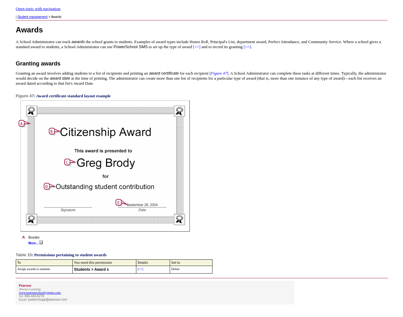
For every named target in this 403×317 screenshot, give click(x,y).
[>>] (196, 46)
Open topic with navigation (38, 8)
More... (35, 243)
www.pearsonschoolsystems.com (39, 292)
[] (218, 73)
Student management (32, 17)
